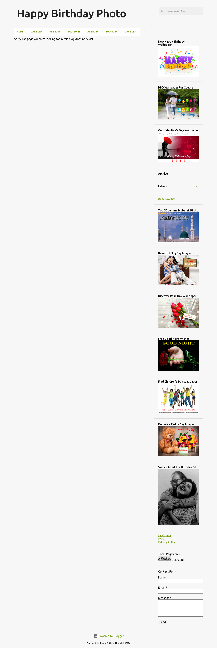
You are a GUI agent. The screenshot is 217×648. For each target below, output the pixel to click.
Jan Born (36, 32)
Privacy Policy (166, 542)
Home (20, 32)
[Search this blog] (184, 11)
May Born (111, 32)
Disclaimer (164, 535)
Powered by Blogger (109, 636)
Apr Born (92, 32)
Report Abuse (166, 198)
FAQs (161, 539)
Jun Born (130, 32)
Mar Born (74, 32)
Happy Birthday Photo (71, 13)
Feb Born (55, 32)
